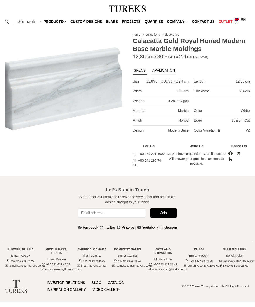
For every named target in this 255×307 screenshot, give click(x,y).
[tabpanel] (191, 106)
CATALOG (116, 283)
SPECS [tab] (140, 70)
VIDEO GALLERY (106, 290)
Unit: (21, 22)
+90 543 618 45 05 (56, 264)
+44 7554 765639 (92, 260)
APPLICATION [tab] (163, 70)
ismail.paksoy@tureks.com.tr (25, 265)
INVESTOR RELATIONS (66, 283)
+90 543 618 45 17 (128, 260)
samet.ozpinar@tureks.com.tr (133, 265)
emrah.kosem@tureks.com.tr (61, 269)
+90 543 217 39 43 (163, 264)
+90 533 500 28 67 (234, 265)
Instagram (167, 227)
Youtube (146, 227)
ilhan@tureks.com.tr (91, 265)
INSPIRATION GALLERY (66, 290)
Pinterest (126, 227)
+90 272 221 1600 (149, 153)
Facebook (88, 227)
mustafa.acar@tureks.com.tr (167, 269)
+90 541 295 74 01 (147, 163)
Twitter (107, 227)
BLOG (96, 283)
